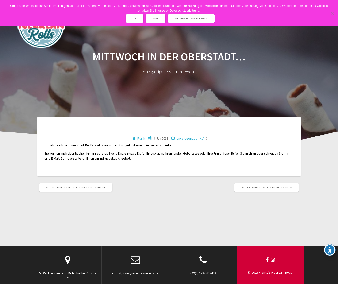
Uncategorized (187, 138)
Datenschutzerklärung (191, 18)
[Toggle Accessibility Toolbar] (329, 250)
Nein (156, 18)
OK (134, 18)
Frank (141, 138)
